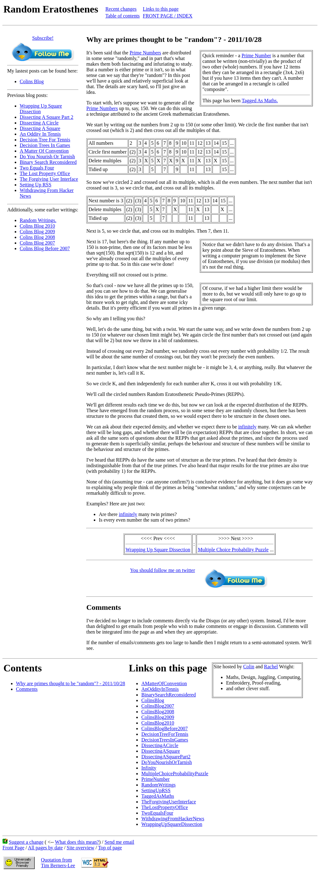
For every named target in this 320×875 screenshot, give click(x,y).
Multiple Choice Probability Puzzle (233, 549)
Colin (248, 666)
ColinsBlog (152, 700)
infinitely (247, 426)
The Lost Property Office (45, 173)
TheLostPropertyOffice (164, 807)
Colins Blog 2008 (37, 237)
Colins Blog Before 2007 (45, 248)
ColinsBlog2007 (157, 706)
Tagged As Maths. (260, 100)
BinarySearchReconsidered (168, 694)
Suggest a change (26, 842)
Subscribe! (42, 38)
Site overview (80, 847)
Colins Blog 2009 (37, 231)
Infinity (148, 768)
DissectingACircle (159, 745)
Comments (27, 689)
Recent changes (121, 9)
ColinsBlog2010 (157, 723)
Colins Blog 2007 (37, 242)
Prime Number (256, 55)
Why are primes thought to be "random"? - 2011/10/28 (70, 683)
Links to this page (160, 9)
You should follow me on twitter (162, 570)
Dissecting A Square (40, 128)
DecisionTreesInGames (164, 739)
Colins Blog (32, 81)
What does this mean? (77, 842)
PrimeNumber (155, 779)
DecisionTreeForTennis (164, 734)
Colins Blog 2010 (37, 226)
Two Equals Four (37, 167)
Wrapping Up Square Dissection (158, 549)
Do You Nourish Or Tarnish (47, 156)
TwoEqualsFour (157, 813)
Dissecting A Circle (39, 122)
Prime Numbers (145, 52)
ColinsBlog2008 (157, 711)
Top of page (110, 847)
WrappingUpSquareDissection (171, 824)
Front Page (13, 847)
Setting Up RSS (35, 184)
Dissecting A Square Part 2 (46, 117)
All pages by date (45, 847)
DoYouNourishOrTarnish (166, 762)
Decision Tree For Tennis (45, 139)
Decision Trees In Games (45, 145)
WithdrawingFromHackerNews (172, 818)
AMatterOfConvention (164, 683)
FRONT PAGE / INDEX (167, 15)
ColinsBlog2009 (157, 717)
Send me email (119, 842)
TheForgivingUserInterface (168, 801)
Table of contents (122, 15)
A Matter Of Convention (44, 151)
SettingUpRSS (155, 790)
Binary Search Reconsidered (48, 162)
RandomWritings (158, 784)
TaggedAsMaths (157, 796)
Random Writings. (38, 220)
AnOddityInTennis (160, 689)
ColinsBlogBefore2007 (164, 728)
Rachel (271, 666)
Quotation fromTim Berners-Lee (58, 862)
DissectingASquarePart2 (165, 756)
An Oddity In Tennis (40, 134)
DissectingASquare (160, 751)
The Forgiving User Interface (49, 179)
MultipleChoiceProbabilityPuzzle (174, 773)
